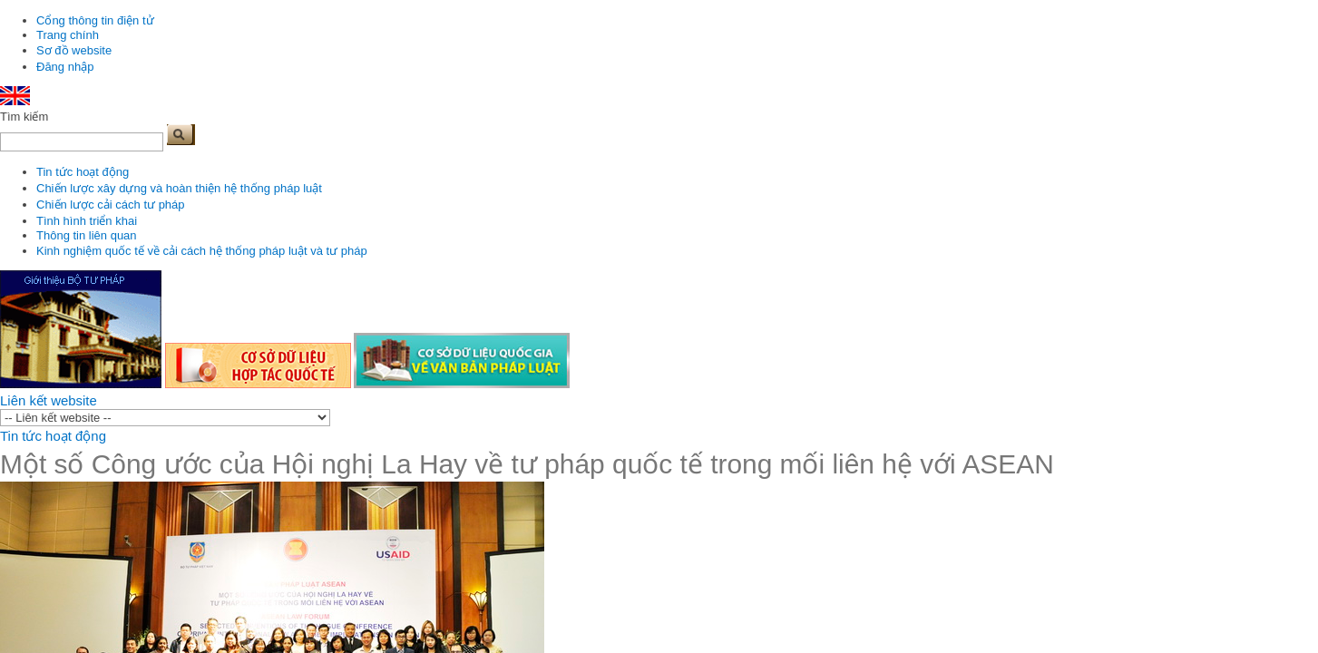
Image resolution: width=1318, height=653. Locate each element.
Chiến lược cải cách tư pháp (110, 204)
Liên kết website (48, 400)
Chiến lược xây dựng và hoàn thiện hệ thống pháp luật (179, 188)
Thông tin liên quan (86, 235)
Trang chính (67, 35)
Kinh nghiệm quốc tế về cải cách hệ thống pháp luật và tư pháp (201, 251)
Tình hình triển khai (86, 221)
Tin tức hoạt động (82, 172)
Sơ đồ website (74, 50)
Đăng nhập (64, 66)
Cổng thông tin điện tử (95, 20)
